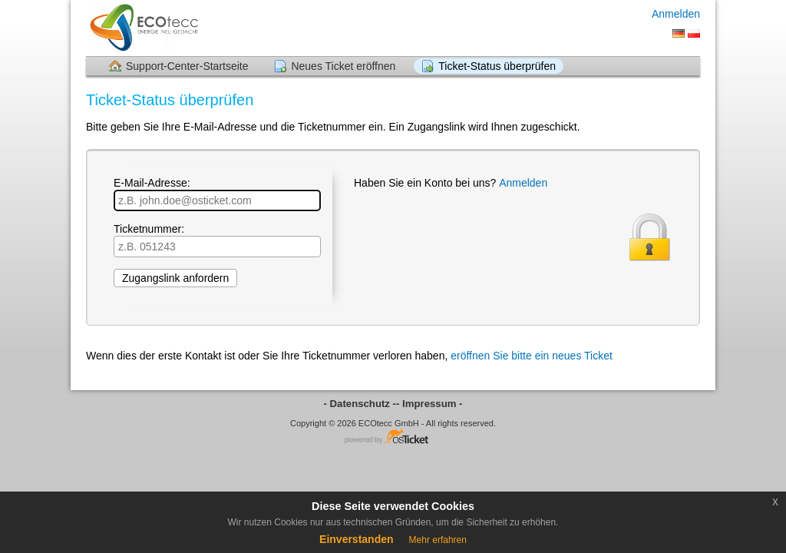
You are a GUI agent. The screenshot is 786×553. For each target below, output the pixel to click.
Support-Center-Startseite (187, 66)
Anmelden (676, 14)
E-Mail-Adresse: (217, 194)
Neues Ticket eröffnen (343, 66)
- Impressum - (429, 403)
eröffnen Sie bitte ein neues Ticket (532, 355)
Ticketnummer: (217, 240)
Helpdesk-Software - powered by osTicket (393, 437)
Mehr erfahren (438, 540)
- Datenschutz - (360, 403)
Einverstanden (356, 539)
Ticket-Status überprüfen (497, 66)
